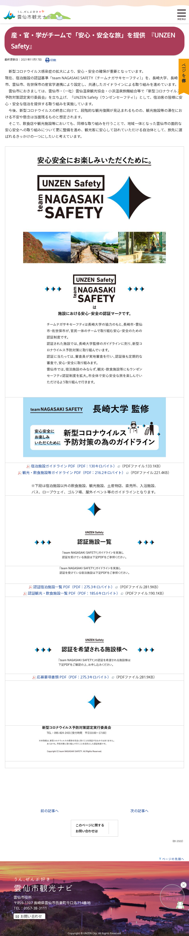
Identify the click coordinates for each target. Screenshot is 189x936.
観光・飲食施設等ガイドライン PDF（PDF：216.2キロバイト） (73, 472)
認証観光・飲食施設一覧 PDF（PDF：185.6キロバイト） (73, 593)
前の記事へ (50, 810)
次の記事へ (139, 810)
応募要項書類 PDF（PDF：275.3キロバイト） (73, 677)
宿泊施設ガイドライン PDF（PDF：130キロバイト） (73, 466)
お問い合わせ (31, 916)
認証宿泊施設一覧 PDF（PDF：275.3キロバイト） (73, 586)
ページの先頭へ (173, 859)
